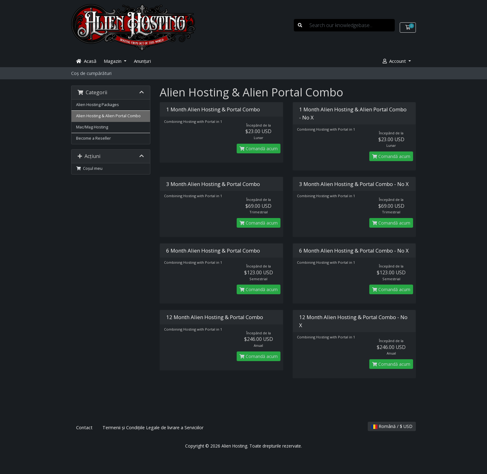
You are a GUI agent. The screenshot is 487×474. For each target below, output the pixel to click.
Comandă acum (258, 148)
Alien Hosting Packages (97, 104)
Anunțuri (142, 61)
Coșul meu (89, 168)
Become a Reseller (93, 138)
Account (395, 61)
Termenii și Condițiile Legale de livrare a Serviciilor (152, 427)
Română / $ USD (391, 426)
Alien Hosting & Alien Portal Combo (108, 115)
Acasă (86, 61)
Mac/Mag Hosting (92, 127)
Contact (84, 427)
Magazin (113, 61)
